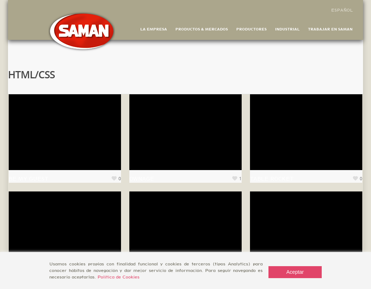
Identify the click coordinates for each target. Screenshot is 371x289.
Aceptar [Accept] (295, 272)
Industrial (287, 29)
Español (342, 10)
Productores (251, 29)
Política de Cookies (118, 277)
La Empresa (153, 29)
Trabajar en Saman (330, 29)
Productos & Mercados (201, 29)
